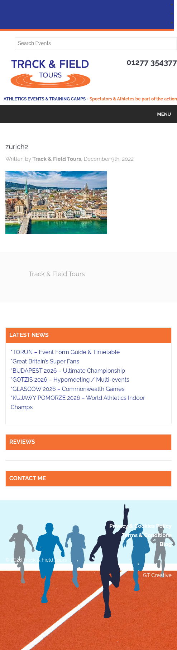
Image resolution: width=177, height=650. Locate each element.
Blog (165, 544)
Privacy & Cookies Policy (140, 526)
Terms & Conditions (147, 535)
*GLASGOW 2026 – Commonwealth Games (68, 389)
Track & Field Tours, (57, 159)
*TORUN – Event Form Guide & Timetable (65, 352)
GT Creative (157, 575)
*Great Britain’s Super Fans (45, 361)
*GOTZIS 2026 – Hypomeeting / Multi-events (70, 379)
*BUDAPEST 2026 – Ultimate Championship (68, 370)
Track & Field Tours (57, 274)
